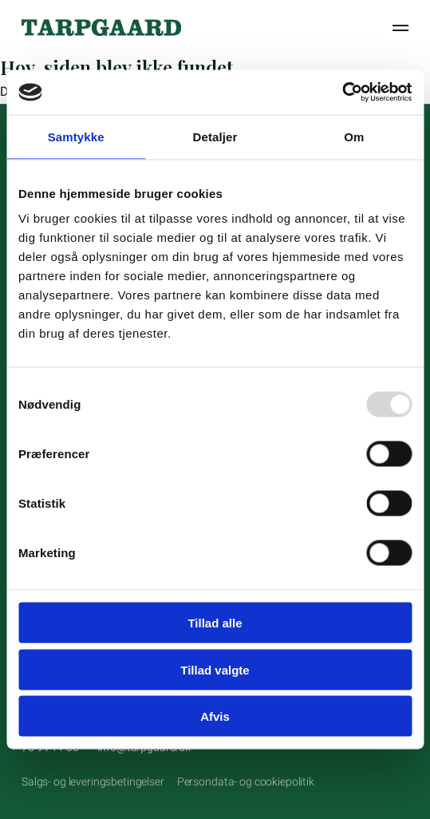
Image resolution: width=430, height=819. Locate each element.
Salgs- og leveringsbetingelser (93, 781)
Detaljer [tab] (215, 136)
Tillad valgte (214, 669)
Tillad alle (214, 623)
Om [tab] (354, 136)
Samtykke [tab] (76, 136)
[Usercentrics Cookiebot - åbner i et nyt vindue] (342, 92)
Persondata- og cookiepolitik (245, 781)
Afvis (215, 716)
